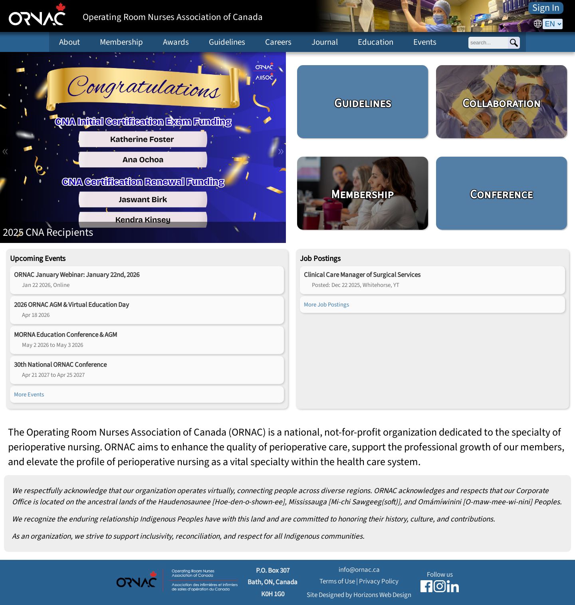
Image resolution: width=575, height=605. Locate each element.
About (69, 42)
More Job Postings (326, 304)
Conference (501, 194)
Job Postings (320, 258)
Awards (176, 42)
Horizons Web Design (382, 595)
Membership (121, 42)
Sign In (545, 8)
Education (375, 42)
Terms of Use (337, 581)
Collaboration (501, 103)
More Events (29, 394)
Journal (324, 42)
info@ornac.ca (359, 570)
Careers (278, 42)
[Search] (514, 43)
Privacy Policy (379, 581)
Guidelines (227, 42)
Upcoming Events (37, 258)
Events (424, 42)
